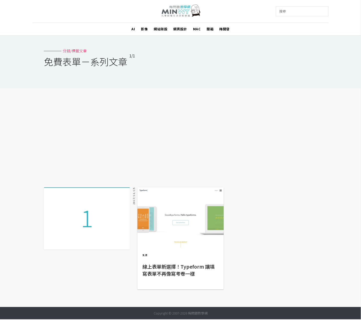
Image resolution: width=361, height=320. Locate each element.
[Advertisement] (180, 136)
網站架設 (160, 29)
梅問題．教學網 (180, 11)
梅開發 (224, 29)
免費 (145, 255)
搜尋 (282, 11)
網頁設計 (180, 29)
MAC (197, 29)
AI (133, 29)
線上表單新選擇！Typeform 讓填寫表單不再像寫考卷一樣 (178, 270)
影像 (144, 29)
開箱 (210, 29)
